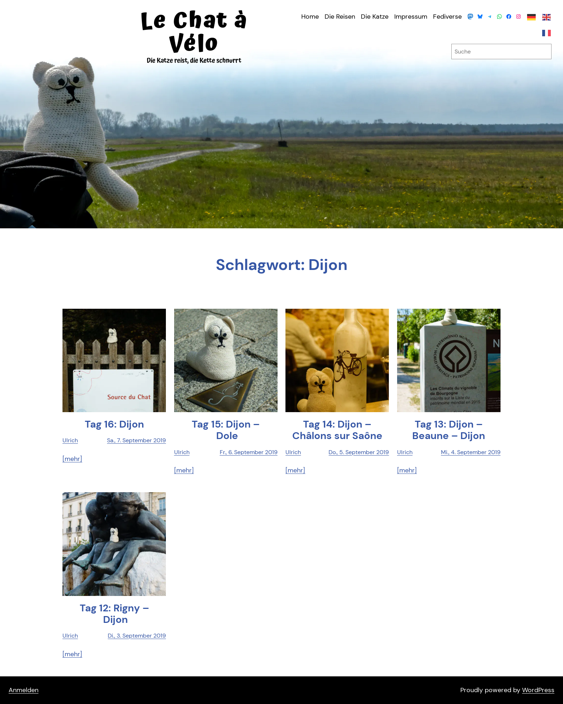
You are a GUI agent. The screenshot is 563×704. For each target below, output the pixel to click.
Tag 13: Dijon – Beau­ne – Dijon (448, 430)
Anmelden (23, 690)
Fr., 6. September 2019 (249, 452)
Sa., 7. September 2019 (136, 440)
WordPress (538, 690)
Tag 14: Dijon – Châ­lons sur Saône (337, 430)
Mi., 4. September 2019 (471, 452)
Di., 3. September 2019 (137, 635)
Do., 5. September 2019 (359, 452)
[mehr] (72, 458)
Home (310, 16)
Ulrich (70, 440)
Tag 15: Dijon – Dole (226, 430)
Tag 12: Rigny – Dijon (114, 613)
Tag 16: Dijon (114, 424)
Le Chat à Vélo (194, 32)
